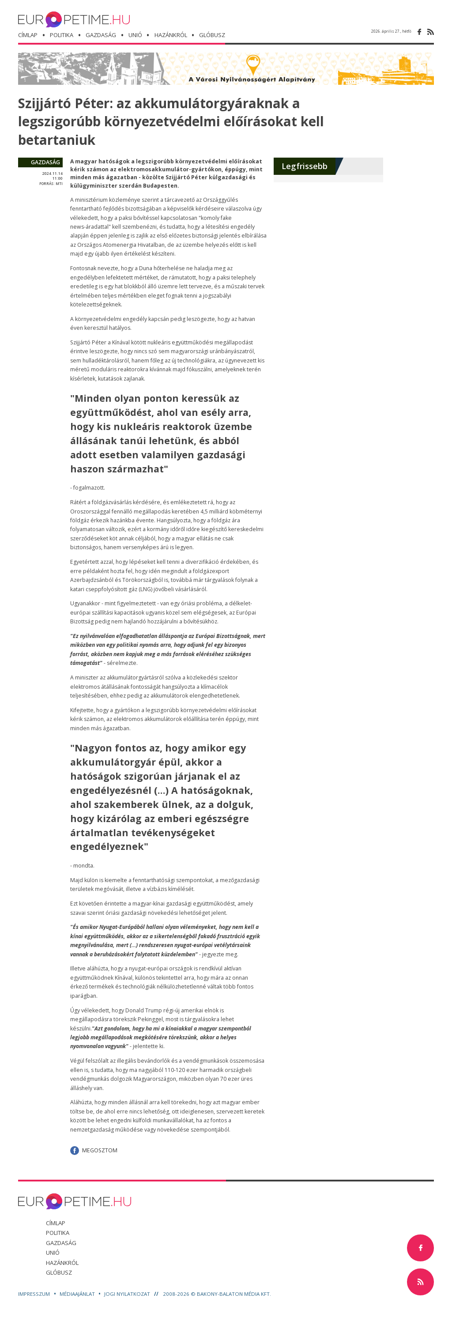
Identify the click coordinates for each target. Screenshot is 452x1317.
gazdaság (45, 162)
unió (136, 35)
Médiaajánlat (78, 1294)
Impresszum (34, 1294)
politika (61, 35)
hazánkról (171, 35)
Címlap (28, 35)
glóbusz (59, 1272)
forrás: (47, 183)
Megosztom (99, 1150)
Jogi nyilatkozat (127, 1294)
